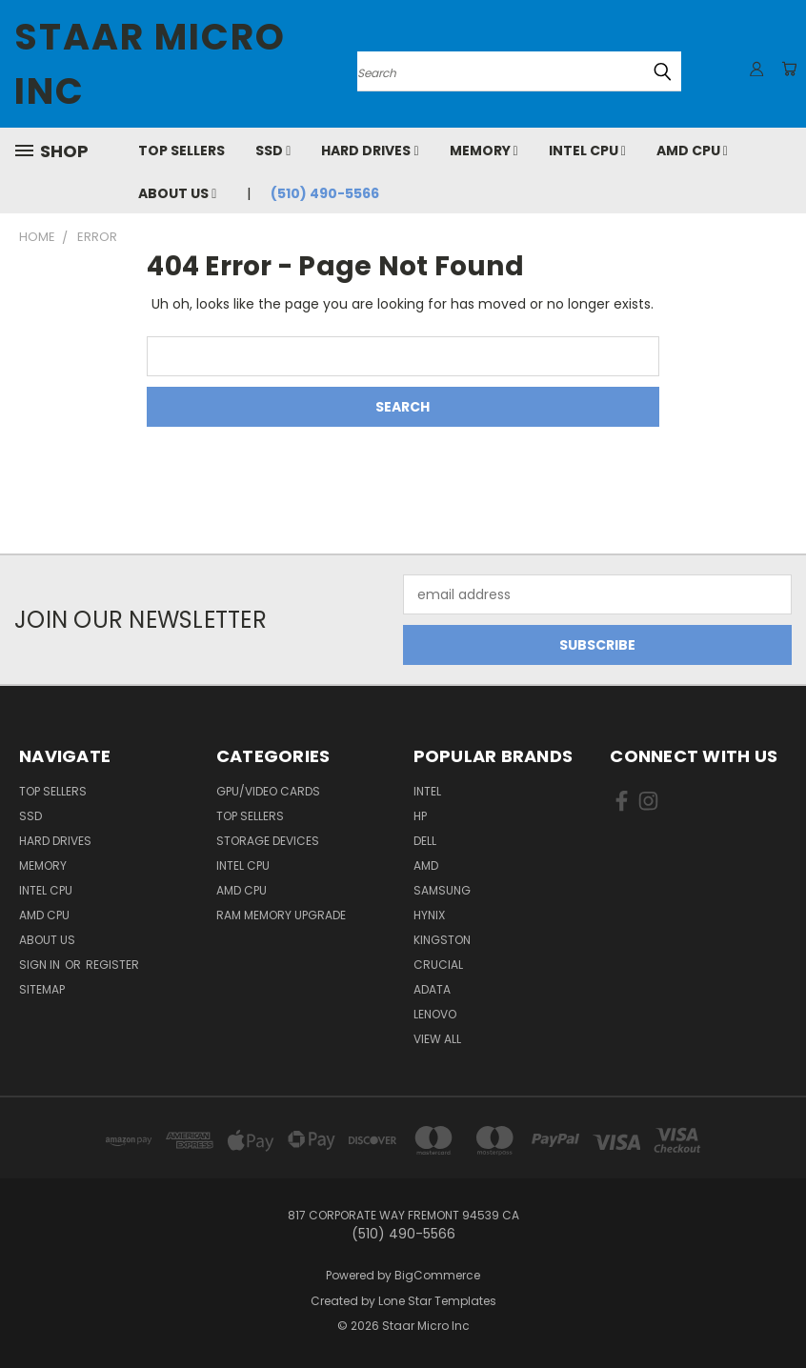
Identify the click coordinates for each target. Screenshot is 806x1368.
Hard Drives (369, 150)
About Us (177, 193)
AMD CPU (692, 150)
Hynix (429, 915)
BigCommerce (437, 1275)
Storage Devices (267, 841)
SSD (273, 150)
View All (437, 1039)
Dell (424, 841)
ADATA (432, 989)
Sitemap (42, 989)
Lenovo (434, 1014)
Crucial (438, 964)
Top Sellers (181, 150)
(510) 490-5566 (325, 193)
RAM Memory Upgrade (281, 915)
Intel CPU (587, 150)
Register (112, 964)
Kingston (442, 940)
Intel (427, 791)
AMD (425, 865)
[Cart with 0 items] (786, 68)
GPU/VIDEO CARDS (268, 791)
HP (420, 816)
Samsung (442, 890)
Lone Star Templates (437, 1301)
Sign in (41, 964)
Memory (484, 150)
